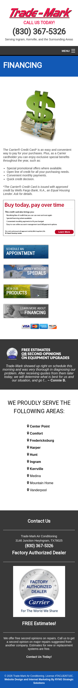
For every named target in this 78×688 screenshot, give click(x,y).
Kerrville (36, 469)
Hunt (33, 454)
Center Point (40, 426)
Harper (35, 447)
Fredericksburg (42, 440)
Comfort (36, 433)
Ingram (35, 462)
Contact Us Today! (39, 656)
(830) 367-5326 (39, 31)
